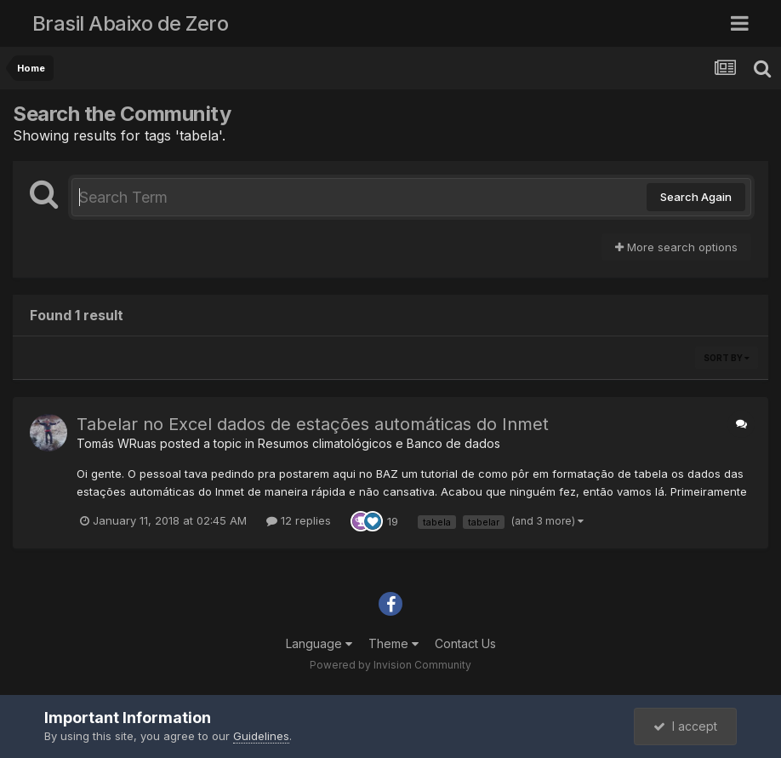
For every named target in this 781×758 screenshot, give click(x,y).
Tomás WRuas (117, 443)
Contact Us (465, 643)
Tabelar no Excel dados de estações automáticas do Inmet (313, 424)
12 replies (298, 520)
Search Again (696, 197)
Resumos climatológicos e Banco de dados (379, 443)
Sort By (727, 358)
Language (319, 643)
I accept (685, 726)
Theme (393, 643)
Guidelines (261, 736)
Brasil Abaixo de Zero (130, 23)
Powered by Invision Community (390, 664)
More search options (676, 247)
